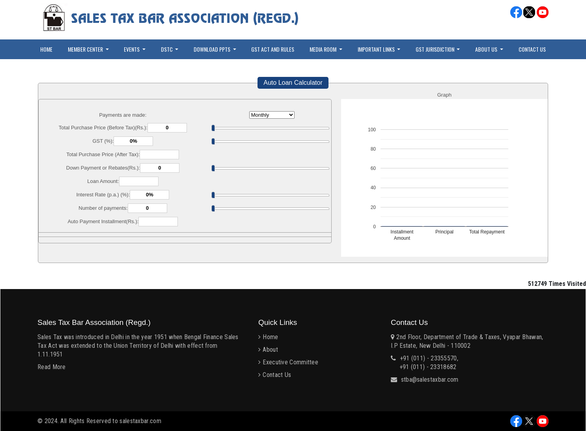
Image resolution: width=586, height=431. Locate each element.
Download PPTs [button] (212, 49)
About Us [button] (486, 49)
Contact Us (532, 49)
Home (46, 49)
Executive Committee (290, 362)
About (270, 349)
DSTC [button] (167, 49)
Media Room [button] (324, 49)
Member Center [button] (86, 49)
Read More (51, 367)
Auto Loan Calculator (292, 82)
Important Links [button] (377, 49)
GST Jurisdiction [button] (435, 49)
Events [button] (132, 49)
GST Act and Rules (272, 49)
